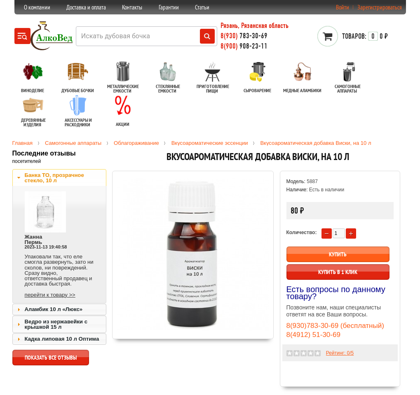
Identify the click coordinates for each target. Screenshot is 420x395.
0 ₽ (365, 36)
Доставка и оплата (86, 7)
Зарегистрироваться (379, 7)
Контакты (132, 7)
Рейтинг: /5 (340, 353)
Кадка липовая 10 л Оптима (62, 339)
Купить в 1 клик (337, 272)
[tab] (59, 177)
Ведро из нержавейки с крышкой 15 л (56, 324)
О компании (37, 7)
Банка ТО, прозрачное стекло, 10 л (54, 178)
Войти (342, 7)
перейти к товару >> (50, 295)
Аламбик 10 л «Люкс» (54, 309)
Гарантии (169, 7)
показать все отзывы (51, 359)
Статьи (202, 7)
